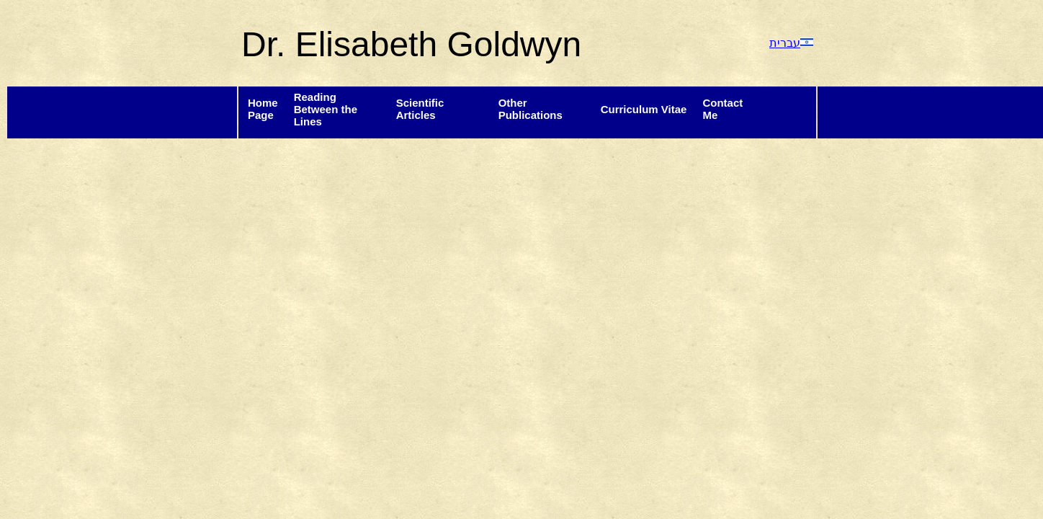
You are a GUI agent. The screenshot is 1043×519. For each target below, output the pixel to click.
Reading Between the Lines (325, 109)
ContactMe (722, 109)
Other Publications (530, 109)
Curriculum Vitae (644, 109)
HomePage (263, 109)
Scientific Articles (420, 109)
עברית (791, 43)
